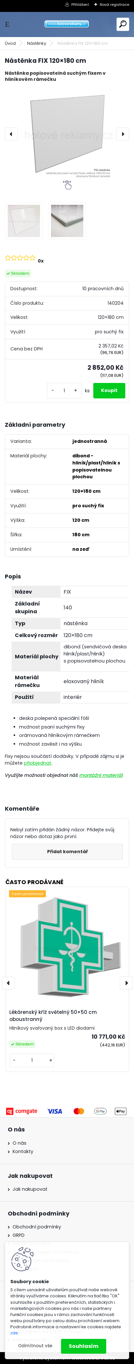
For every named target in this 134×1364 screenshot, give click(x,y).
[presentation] (11, 134)
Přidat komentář (67, 851)
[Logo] (67, 24)
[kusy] (64, 390)
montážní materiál (101, 775)
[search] (123, 24)
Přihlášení (80, 4)
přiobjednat (37, 763)
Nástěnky (36, 43)
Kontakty (23, 1151)
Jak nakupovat (30, 1189)
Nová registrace (114, 4)
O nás (19, 1143)
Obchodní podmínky (37, 1227)
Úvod (10, 43)
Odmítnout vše (35, 1346)
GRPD (19, 1235)
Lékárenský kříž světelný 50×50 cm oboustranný (53, 1016)
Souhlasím (83, 1346)
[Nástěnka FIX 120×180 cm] (67, 133)
